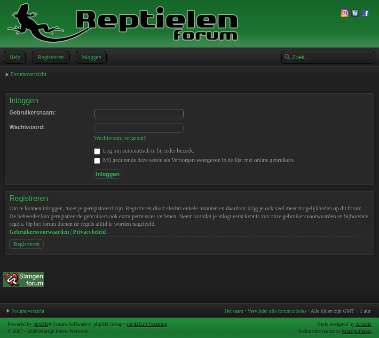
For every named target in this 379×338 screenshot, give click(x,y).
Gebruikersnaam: (32, 112)
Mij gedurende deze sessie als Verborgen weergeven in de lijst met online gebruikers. (194, 160)
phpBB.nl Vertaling (147, 324)
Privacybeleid (89, 232)
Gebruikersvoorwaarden (39, 232)
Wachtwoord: (27, 127)
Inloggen (90, 57)
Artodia (363, 324)
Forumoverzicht (28, 74)
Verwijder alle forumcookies (276, 311)
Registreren (49, 57)
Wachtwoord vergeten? (120, 138)
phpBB (40, 324)
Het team (233, 311)
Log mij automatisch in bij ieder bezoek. (144, 150)
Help (14, 57)
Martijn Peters (356, 331)
